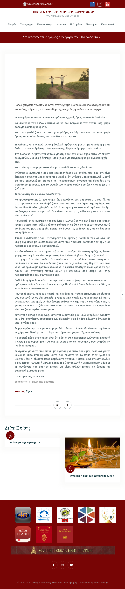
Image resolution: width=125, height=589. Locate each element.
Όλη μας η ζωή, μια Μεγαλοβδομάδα (92, 475)
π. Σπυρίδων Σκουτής (41, 381)
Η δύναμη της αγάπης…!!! (25, 442)
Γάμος (29, 391)
